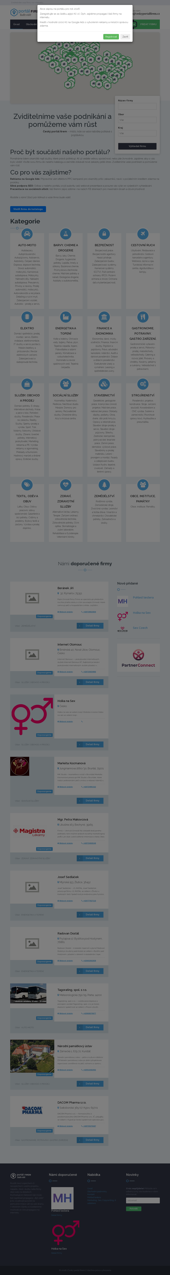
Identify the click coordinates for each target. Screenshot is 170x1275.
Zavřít (125, 36)
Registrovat (111, 36)
